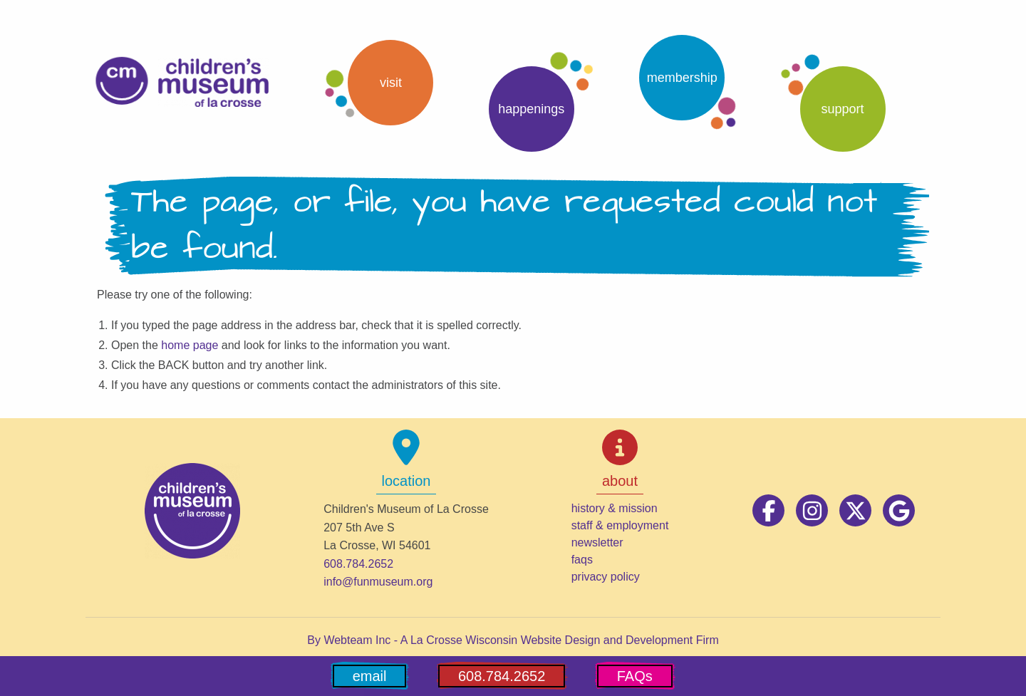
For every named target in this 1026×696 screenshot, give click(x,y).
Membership (682, 78)
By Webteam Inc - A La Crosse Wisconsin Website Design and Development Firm (512, 640)
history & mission (614, 508)
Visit (391, 83)
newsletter (597, 542)
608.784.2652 (358, 564)
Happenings (531, 109)
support (843, 109)
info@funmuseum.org (377, 582)
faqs (582, 560)
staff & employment (620, 525)
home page (189, 345)
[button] (378, 82)
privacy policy (605, 577)
